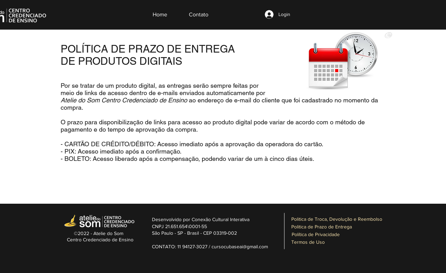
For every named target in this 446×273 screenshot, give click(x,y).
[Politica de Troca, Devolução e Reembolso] (336, 219)
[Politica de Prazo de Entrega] (321, 227)
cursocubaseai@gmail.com (240, 246)
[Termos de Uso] (308, 242)
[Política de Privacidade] (315, 235)
